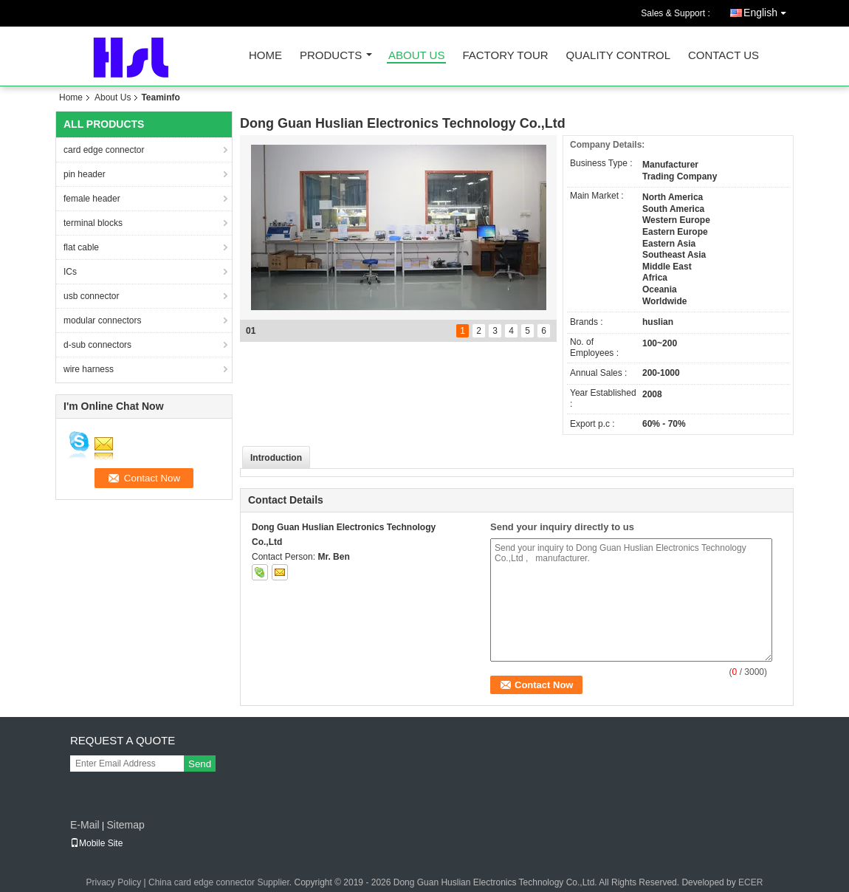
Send (199, 763)
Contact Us (723, 55)
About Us (416, 55)
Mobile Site (96, 843)
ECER (750, 882)
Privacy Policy (114, 882)
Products (331, 55)
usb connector (91, 296)
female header (91, 198)
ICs (70, 272)
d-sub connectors (97, 345)
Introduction (276, 458)
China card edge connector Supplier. (221, 882)
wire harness (88, 369)
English (768, 9)
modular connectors (102, 320)
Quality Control (618, 55)
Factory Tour (505, 55)
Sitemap (125, 825)
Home (265, 55)
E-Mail (85, 825)
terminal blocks (93, 223)
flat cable (81, 247)
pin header (84, 174)
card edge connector (103, 150)
